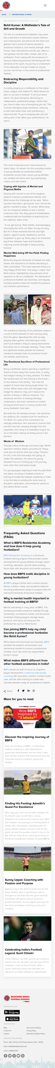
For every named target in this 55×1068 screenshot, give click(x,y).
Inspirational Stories (21, 14)
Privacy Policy (31, 1031)
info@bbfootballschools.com (17, 1046)
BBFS (9, 583)
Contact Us (7, 1031)
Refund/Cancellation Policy (36, 1034)
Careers (6, 1034)
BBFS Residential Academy (17, 555)
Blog (4, 14)
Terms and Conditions (34, 1028)
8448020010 (13, 1051)
